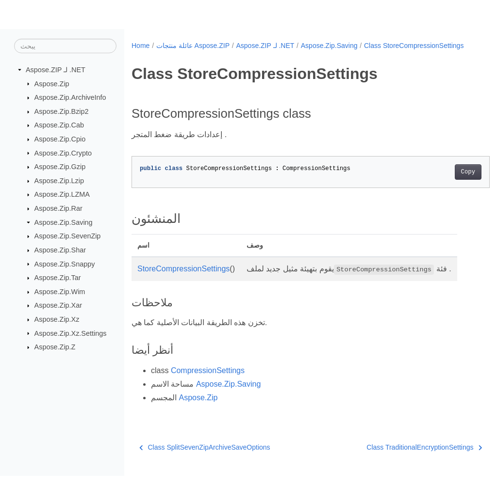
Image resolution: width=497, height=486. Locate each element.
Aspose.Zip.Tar (57, 278)
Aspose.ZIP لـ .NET (55, 70)
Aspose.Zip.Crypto (63, 153)
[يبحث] (65, 46)
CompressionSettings (208, 380)
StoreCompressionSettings (183, 279)
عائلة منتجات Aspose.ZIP (193, 45)
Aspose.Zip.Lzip (59, 181)
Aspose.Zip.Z (55, 347)
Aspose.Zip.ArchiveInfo (70, 97)
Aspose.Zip (51, 83)
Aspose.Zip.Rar (58, 208)
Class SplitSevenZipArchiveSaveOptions (204, 457)
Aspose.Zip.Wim (59, 292)
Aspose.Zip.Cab (59, 125)
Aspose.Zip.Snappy (64, 263)
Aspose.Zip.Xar (58, 305)
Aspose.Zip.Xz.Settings (70, 333)
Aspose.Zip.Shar (60, 250)
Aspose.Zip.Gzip (60, 167)
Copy (443, 182)
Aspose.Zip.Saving (63, 222)
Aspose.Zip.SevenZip (67, 236)
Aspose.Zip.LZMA (62, 194)
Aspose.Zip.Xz (57, 319)
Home (140, 45)
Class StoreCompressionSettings (187, 56)
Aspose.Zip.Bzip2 (61, 111)
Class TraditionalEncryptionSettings (399, 457)
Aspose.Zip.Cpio (60, 139)
